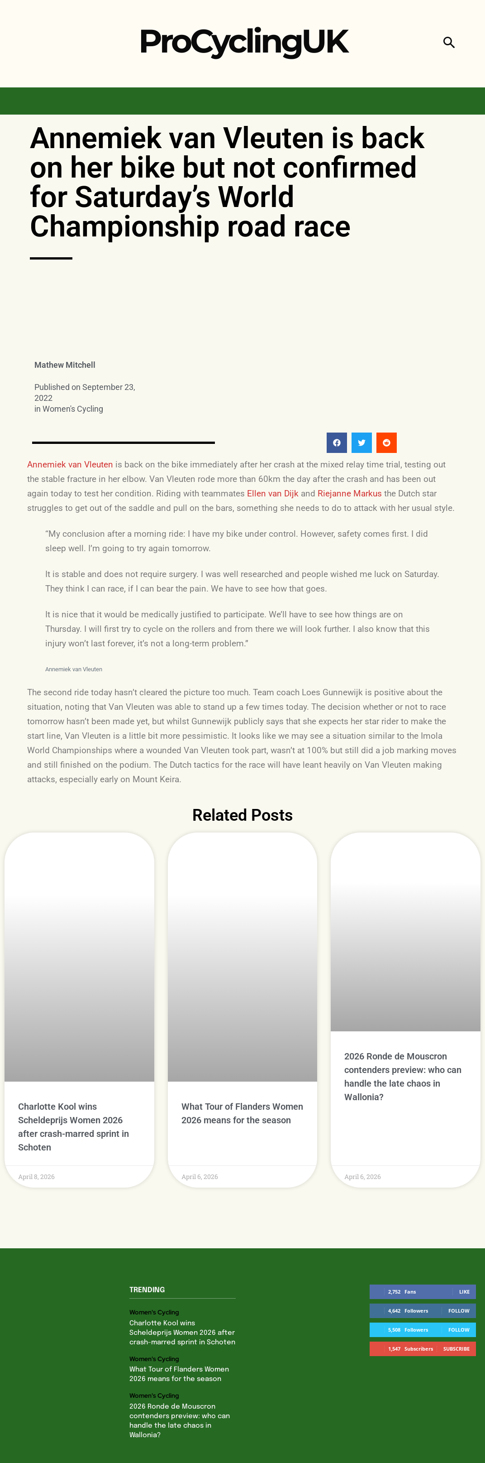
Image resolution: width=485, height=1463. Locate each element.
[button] (449, 44)
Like (464, 1241)
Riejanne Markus (350, 493)
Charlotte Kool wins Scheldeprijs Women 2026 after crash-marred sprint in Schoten (181, 1282)
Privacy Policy (187, 1443)
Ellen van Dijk (273, 493)
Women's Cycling (73, 409)
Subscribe (456, 1298)
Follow (459, 1260)
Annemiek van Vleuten (70, 464)
